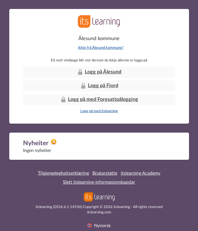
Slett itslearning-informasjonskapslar (99, 182)
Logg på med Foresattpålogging (99, 99)
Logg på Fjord (99, 85)
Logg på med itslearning (99, 111)
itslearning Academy (140, 173)
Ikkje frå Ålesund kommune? (101, 48)
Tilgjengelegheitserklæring (63, 173)
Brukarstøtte (104, 173)
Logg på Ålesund (99, 72)
